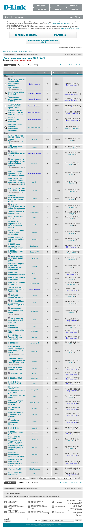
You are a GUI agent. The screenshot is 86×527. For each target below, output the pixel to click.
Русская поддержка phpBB (43, 525)
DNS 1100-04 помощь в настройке (16, 278)
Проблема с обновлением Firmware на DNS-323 (16, 454)
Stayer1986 (34, 331)
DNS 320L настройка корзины (16, 296)
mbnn (34, 302)
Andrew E (71, 448)
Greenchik (71, 191)
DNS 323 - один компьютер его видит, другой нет (15, 246)
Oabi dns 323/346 (15, 469)
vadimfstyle (34, 462)
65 (22, 354)
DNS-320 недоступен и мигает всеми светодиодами (16, 207)
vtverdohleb (34, 164)
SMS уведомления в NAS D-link (16, 147)
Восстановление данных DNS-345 (15, 368)
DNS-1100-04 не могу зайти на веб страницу (15, 320)
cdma (34, 278)
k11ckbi (34, 408)
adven (71, 344)
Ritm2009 (71, 296)
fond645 (34, 373)
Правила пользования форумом (13, 119)
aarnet (35, 190)
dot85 (34, 320)
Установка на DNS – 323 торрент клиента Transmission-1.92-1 (16, 361)
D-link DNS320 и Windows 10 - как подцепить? (15, 337)
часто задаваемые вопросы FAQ (59, 23)
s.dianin (34, 266)
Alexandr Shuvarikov (34, 93)
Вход (7, 17)
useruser (35, 414)
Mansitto (71, 183)
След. (80, 65)
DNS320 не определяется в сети (16, 273)
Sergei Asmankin (19, 60)
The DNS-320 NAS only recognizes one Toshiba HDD (16, 289)
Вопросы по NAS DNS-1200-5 (15, 474)
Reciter (34, 447)
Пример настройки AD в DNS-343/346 (16, 154)
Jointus (34, 337)
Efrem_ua (71, 240)
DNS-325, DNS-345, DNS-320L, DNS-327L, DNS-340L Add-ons (16, 113)
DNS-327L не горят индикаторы (15, 252)
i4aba (34, 396)
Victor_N (71, 214)
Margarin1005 (34, 343)
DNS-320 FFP (13, 343)
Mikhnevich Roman (34, 127)
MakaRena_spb (34, 469)
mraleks (34, 147)
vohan (35, 422)
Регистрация (17, 17)
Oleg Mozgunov (71, 247)
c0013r (34, 139)
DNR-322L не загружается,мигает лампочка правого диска (16, 198)
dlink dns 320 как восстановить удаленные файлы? (16, 303)
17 (22, 141)
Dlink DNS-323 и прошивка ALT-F (14, 383)
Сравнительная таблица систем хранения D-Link (14, 106)
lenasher (34, 368)
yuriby (71, 174)
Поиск (78, 17)
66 (9, 356)
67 (11, 356)
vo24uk (71, 470)
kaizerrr (34, 383)
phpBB (39, 524)
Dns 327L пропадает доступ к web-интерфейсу (16, 232)
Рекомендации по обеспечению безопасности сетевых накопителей (16, 83)
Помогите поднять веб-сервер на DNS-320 (16, 239)
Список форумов (9, 54)
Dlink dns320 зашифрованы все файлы (15, 311)
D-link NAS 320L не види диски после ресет (16, 259)
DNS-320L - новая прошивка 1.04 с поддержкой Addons (16, 173)
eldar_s (71, 164)
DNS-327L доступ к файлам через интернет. (15, 402)
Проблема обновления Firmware (13, 422)
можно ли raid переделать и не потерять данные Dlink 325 (15, 224)
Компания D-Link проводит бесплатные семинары (15, 127)
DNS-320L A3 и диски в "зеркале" (16, 283)
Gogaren (35, 454)
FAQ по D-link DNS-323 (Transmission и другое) (16, 138)
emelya (34, 361)
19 (11, 143)
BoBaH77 (34, 351)
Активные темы (26, 51)
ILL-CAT (34, 273)
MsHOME (71, 440)
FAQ (70, 17)
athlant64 (35, 440)
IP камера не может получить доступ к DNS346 (16, 447)
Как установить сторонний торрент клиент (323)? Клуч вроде (16, 349)
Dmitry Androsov (34, 84)
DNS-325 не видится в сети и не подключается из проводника (16, 266)
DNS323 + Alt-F (16, 374)
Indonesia (71, 148)
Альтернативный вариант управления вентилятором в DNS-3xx (16, 162)
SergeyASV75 (34, 252)
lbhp (34, 474)
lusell (34, 218)
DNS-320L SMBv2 (15, 378)
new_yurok (34, 390)
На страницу (63, 65)
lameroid (34, 428)
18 (9, 143)
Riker (34, 326)
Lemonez (35, 239)
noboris (34, 198)
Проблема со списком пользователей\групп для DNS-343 (16, 390)
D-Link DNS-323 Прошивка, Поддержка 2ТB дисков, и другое (15, 440)
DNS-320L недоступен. (13, 326)
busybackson (34, 246)
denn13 (34, 206)
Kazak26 (71, 312)
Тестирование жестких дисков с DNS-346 (15, 99)
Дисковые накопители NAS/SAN (27, 54)
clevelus (34, 182)
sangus (34, 232)
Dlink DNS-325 (13, 428)
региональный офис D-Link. (70, 28)
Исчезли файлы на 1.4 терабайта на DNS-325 (15, 414)
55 (77, 65)
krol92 (35, 296)
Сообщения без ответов (11, 51)
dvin (71, 140)
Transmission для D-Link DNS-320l (16, 213)
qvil (71, 267)
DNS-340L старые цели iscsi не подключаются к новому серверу (15, 462)
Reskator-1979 (34, 213)
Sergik (28, 60)
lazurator (71, 154)
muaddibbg (34, 311)
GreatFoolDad (34, 283)
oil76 (34, 224)
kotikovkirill (34, 378)
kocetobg (35, 258)
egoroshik (34, 433)
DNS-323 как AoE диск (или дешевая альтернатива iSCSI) (16, 180)
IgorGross (71, 259)
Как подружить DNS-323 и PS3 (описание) (16, 189)
